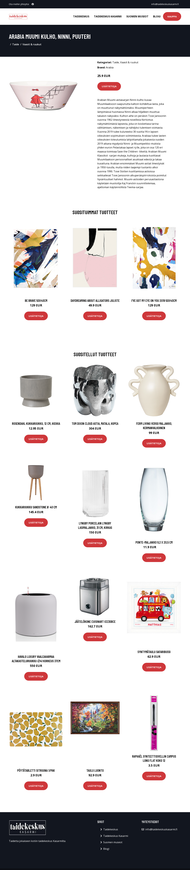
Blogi (157, 16)
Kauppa (172, 16)
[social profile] (32, 4)
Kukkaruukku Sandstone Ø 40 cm (36, 507)
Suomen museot (137, 16)
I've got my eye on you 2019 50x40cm (154, 300)
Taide (15, 44)
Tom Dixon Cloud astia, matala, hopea (95, 423)
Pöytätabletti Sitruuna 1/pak (36, 770)
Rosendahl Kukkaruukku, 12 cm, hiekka (36, 423)
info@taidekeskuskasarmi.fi (165, 4)
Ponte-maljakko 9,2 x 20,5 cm (154, 542)
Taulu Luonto (95, 770)
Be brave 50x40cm (36, 300)
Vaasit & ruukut (32, 44)
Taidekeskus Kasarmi (108, 16)
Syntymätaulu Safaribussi (154, 652)
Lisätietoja (109, 86)
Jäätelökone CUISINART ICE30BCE (95, 621)
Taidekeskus (81, 16)
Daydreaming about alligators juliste (95, 300)
